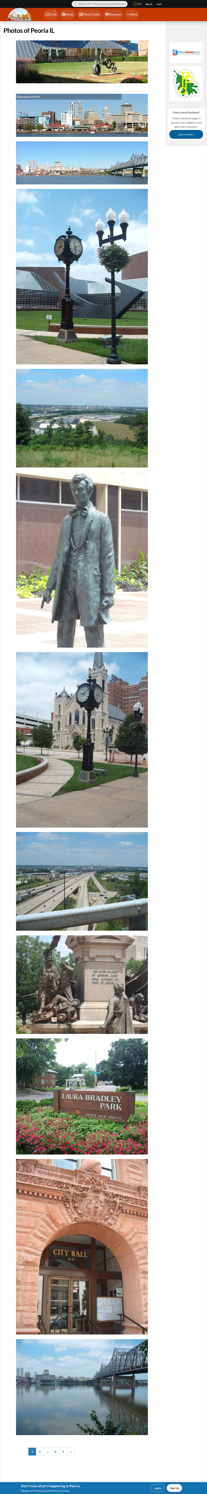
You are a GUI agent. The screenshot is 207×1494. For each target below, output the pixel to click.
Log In (157, 1488)
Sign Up (174, 1488)
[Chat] (50, 14)
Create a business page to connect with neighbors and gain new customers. (186, 124)
